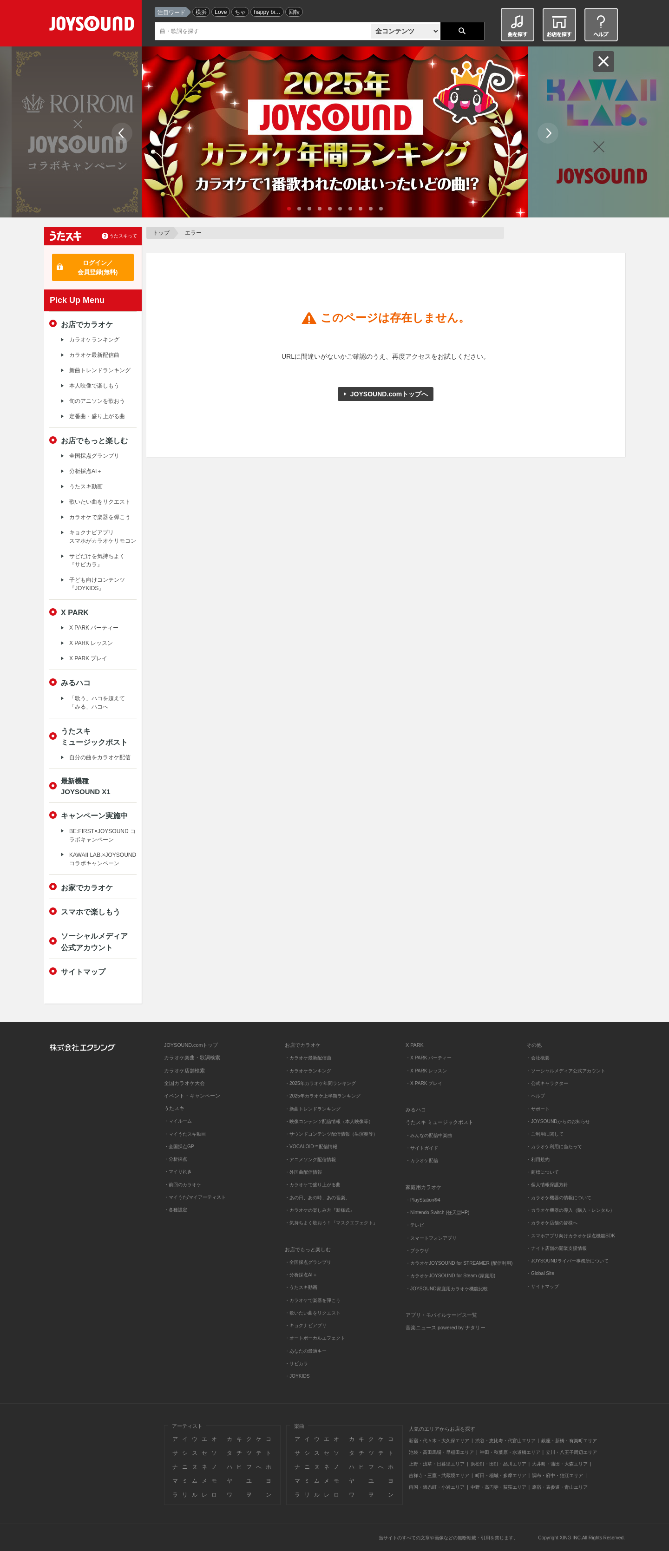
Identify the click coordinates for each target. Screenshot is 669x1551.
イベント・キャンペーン (192, 1095)
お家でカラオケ (87, 887)
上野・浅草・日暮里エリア (437, 1463)
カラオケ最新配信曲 (94, 355)
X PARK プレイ (88, 658)
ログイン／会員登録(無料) (98, 267)
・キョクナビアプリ (306, 1325)
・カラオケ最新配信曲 (308, 1057)
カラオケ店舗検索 (184, 1070)
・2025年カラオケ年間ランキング (320, 1083)
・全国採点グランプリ (308, 1262)
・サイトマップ (542, 1286)
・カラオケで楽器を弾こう (313, 1300)
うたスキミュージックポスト (94, 736)
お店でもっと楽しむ (94, 440)
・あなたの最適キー (306, 1351)
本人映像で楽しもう (94, 385)
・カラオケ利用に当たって (554, 1146)
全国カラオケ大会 (184, 1083)
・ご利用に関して (545, 1134)
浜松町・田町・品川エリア (498, 1463)
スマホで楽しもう (90, 911)
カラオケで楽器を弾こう (100, 517)
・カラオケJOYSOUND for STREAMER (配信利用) (459, 1263)
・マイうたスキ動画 (185, 1134)
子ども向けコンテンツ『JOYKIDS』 (97, 584)
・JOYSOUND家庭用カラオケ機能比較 (447, 1288)
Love (221, 12)
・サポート (538, 1108)
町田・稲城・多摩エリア (500, 1475)
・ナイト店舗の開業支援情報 (556, 1248)
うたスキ (174, 1108)
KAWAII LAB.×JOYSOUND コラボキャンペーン (102, 859)
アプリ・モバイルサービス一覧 (441, 1315)
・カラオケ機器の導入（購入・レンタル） (570, 1210)
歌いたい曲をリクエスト (100, 502)
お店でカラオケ (87, 324)
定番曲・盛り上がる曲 (97, 416)
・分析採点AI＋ (301, 1274)
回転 (294, 12)
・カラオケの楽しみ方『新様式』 (319, 1210)
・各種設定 (175, 1209)
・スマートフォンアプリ (431, 1238)
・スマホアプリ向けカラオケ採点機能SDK (570, 1235)
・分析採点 (175, 1159)
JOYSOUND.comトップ (191, 1045)
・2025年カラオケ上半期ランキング (323, 1095)
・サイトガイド (422, 1147)
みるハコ (76, 682)
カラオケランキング (94, 339)
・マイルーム (178, 1121)
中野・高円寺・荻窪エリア (498, 1487)
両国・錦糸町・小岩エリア (437, 1487)
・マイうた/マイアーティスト (195, 1197)
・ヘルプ (535, 1095)
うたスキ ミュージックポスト (439, 1122)
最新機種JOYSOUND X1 (86, 786)
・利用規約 (538, 1159)
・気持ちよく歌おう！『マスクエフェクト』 (331, 1222)
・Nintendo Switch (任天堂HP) (437, 1212)
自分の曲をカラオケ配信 (100, 757)
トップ (161, 233)
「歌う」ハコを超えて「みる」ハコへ (97, 702)
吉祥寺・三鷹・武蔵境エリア (439, 1475)
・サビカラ (296, 1363)
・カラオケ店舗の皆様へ (551, 1222)
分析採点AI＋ (85, 471)
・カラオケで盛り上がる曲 (313, 1184)
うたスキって (123, 235)
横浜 (201, 12)
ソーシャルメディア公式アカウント (94, 941)
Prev (122, 133)
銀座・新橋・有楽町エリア (569, 1440)
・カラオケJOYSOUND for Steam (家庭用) (450, 1275)
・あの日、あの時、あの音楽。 (317, 1197)
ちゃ (240, 12)
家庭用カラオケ (423, 1187)
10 (381, 208)
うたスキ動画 (86, 486)
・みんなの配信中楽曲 (429, 1135)
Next (548, 133)
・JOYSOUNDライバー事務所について (567, 1260)
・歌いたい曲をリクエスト (313, 1312)
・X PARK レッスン (426, 1070)
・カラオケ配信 (422, 1160)
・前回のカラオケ (182, 1184)
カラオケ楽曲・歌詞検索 (192, 1057)
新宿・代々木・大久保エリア (439, 1440)
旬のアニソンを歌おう (97, 401)
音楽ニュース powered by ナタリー (445, 1327)
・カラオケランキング (308, 1070)
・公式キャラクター (547, 1083)
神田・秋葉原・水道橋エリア (510, 1452)
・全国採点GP (179, 1146)
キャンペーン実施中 (94, 815)
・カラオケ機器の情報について (558, 1197)
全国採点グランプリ (94, 456)
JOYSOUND (93, 25)
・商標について (542, 1172)
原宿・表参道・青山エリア (560, 1487)
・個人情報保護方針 (547, 1184)
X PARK (75, 612)
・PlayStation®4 (423, 1200)
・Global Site (540, 1273)
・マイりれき (178, 1171)
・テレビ (415, 1225)
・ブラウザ (417, 1250)
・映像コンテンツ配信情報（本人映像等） (329, 1121)
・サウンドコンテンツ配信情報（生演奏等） (331, 1134)
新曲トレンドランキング (100, 370)
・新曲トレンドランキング (313, 1108)
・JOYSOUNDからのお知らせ (558, 1121)
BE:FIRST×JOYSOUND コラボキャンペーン (102, 835)
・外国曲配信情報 (303, 1172)
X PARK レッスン (91, 643)
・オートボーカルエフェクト (315, 1338)
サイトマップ (83, 971)
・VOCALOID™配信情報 (311, 1146)
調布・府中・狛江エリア (557, 1475)
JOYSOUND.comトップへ (389, 394)
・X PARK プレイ (424, 1083)
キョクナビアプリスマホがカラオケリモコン (102, 536)
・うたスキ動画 (301, 1287)
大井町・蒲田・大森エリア (560, 1463)
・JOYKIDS (297, 1376)
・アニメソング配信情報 (310, 1159)
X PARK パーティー (93, 627)
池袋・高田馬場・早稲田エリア (441, 1452)
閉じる (603, 61)
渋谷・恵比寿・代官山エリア (505, 1440)
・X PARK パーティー (429, 1057)
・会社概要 (538, 1057)
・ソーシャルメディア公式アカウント (565, 1070)
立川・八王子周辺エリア (571, 1452)
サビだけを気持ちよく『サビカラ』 (97, 560)
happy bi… (267, 12)
